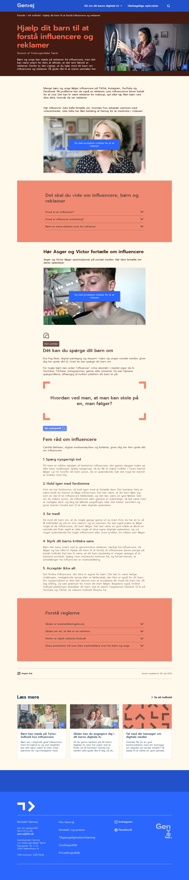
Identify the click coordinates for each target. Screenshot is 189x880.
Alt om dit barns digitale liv (103, 5)
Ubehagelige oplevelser (143, 5)
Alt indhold (34, 15)
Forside (21, 15)
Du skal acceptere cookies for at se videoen (94, 144)
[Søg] (168, 5)
